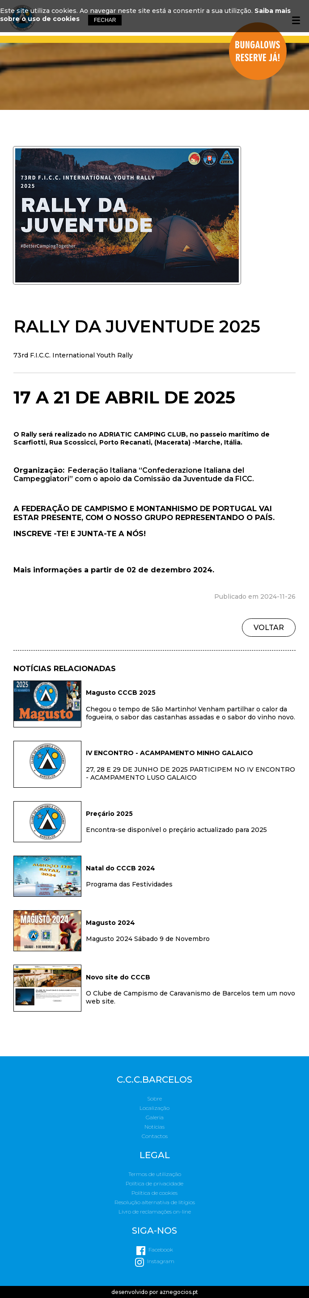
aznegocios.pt (179, 1292)
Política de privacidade (154, 1183)
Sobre (154, 1098)
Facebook (160, 1249)
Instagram (160, 1261)
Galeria (155, 1117)
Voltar (269, 627)
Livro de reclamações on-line (155, 1211)
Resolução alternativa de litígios (154, 1202)
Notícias (154, 1126)
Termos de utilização (154, 1174)
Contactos (155, 1136)
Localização (154, 1108)
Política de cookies (154, 1192)
